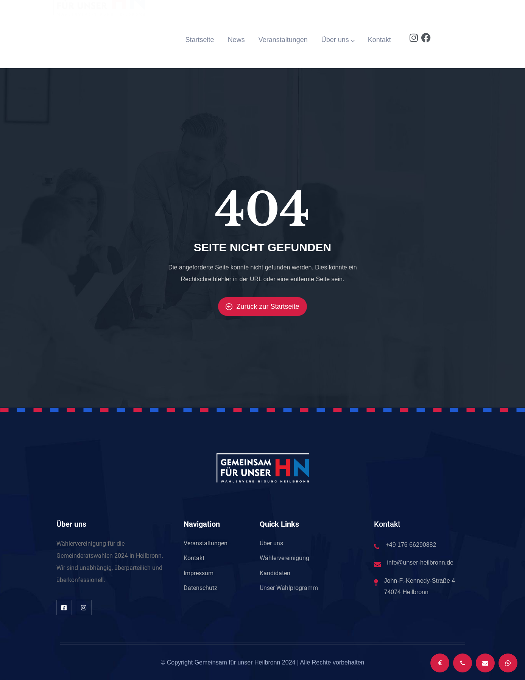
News (236, 40)
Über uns (337, 40)
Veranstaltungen (283, 40)
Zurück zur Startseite (262, 306)
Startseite (199, 40)
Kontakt (379, 40)
